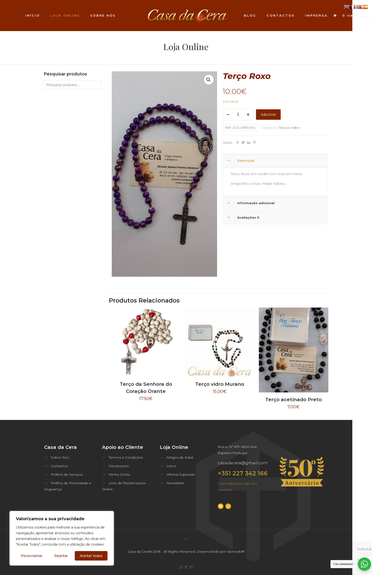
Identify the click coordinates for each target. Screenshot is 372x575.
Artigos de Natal (180, 457)
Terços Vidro (289, 127)
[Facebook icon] (186, 567)
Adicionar (268, 114)
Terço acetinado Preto (293, 399)
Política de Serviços (67, 474)
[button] (209, 79)
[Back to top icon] (186, 539)
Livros (171, 466)
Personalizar (31, 556)
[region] (61, 538)
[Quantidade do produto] (238, 114)
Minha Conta (119, 474)
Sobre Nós (60, 457)
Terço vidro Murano (219, 384)
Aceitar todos (91, 556)
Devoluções (119, 466)
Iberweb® (235, 551)
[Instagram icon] (191, 567)
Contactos (59, 466)
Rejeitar (61, 556)
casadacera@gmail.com (243, 462)
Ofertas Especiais (181, 474)
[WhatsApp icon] (181, 567)
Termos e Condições (126, 457)
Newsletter (176, 483)
